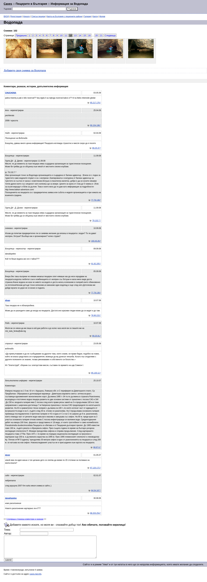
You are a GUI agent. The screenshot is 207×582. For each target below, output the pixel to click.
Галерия (87, 16)
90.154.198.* (95, 125)
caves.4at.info (35, 578)
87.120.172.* (95, 468)
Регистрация (15, 16)
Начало (26, 16)
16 (89, 35)
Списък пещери (38, 16)
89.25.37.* (96, 148)
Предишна (21, 35)
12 (70, 35)
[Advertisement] (164, 6)
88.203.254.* (95, 513)
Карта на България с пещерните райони (64, 16)
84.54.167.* (96, 490)
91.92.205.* (96, 264)
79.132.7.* (96, 220)
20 (96, 35)
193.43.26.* (96, 241)
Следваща (110, 35)
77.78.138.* (96, 200)
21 (101, 35)
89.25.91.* (96, 336)
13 (75, 35)
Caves (8, 3)
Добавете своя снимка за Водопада (25, 70)
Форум (102, 16)
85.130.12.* (96, 373)
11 (66, 35)
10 (61, 35)
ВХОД (6, 16)
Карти (95, 16)
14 (80, 35)
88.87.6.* (97, 447)
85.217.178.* (95, 103)
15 (84, 35)
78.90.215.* (96, 315)
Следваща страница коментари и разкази (24, 519)
